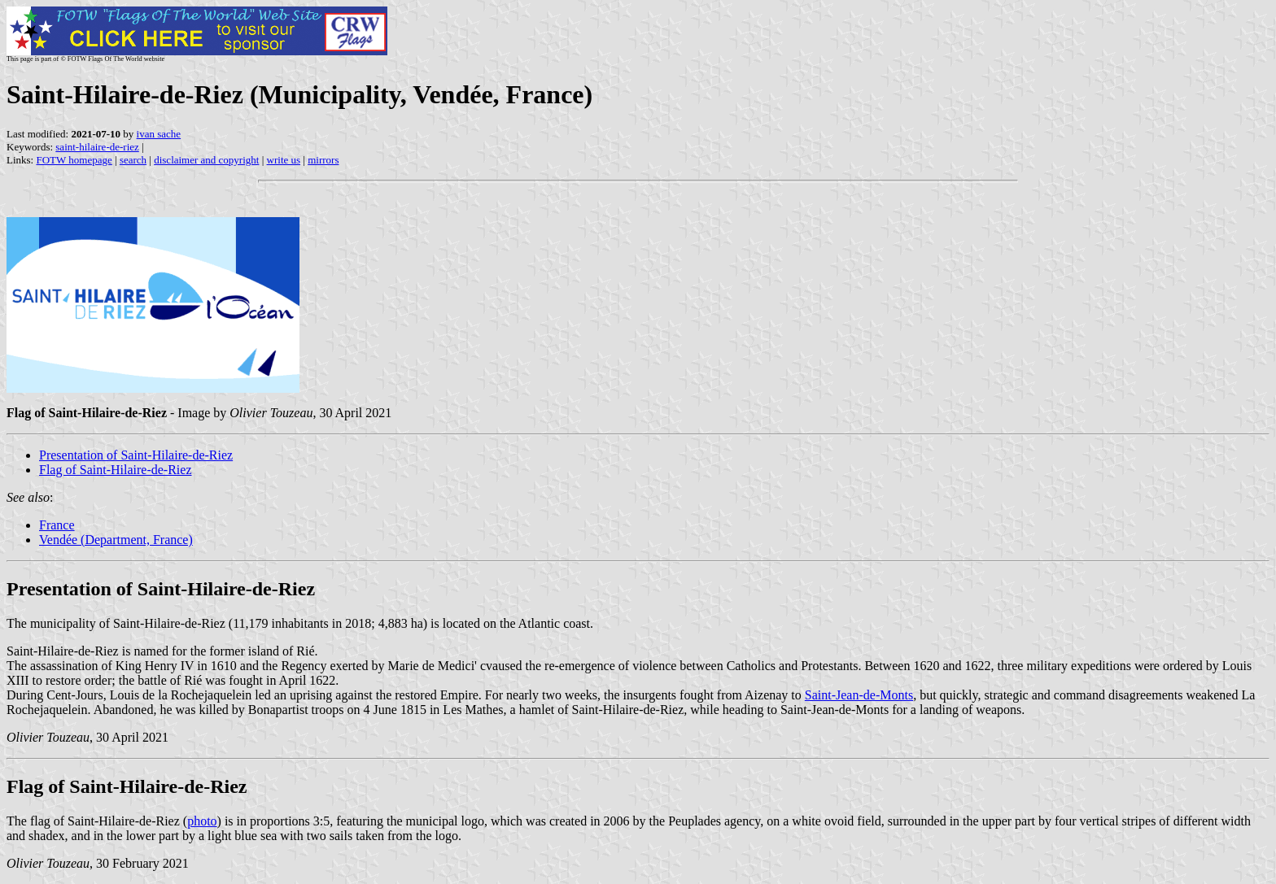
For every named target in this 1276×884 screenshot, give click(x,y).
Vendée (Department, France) (116, 540)
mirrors (323, 160)
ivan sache (159, 134)
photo (201, 821)
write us (284, 160)
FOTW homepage (73, 160)
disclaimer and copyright (206, 160)
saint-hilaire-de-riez (97, 147)
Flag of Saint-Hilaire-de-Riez (115, 470)
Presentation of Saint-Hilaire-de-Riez (136, 455)
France (57, 525)
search (133, 160)
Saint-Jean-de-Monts (859, 695)
